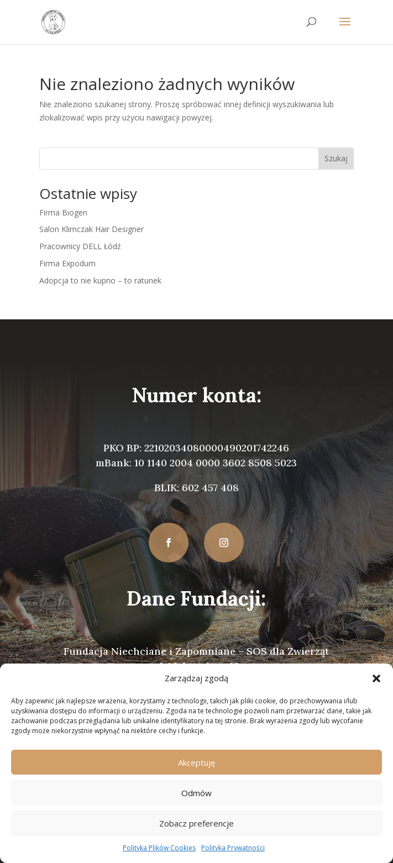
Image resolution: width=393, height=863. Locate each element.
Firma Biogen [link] (63, 212)
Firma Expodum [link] (67, 263)
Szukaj (336, 158)
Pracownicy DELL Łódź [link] (80, 246)
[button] (376, 678)
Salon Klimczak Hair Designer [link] (91, 229)
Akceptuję (196, 762)
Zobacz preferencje (196, 823)
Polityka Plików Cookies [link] (159, 848)
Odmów (196, 792)
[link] (53, 21)
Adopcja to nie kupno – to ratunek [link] (100, 280)
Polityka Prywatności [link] (233, 848)
